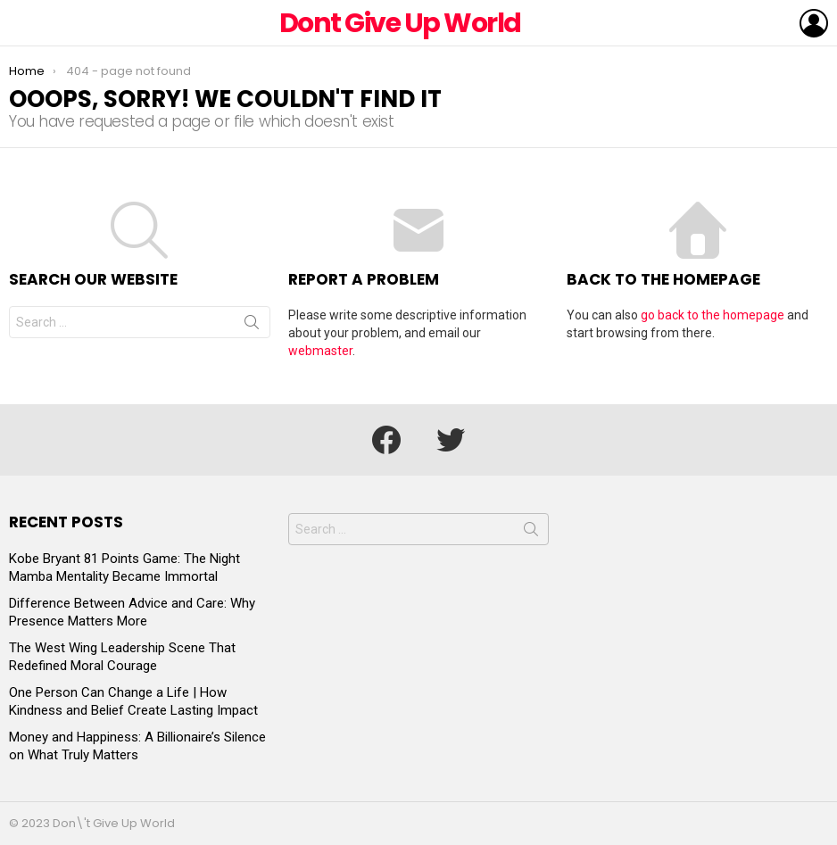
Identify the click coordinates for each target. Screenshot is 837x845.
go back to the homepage (712, 315)
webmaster (320, 351)
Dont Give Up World (400, 23)
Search (251, 325)
